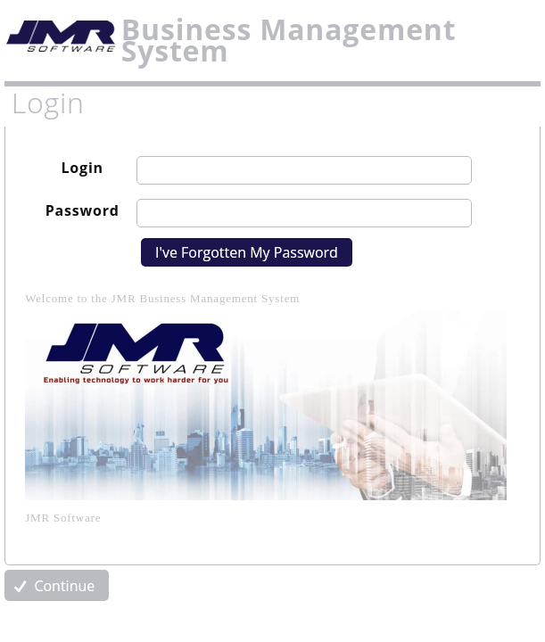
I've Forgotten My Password (246, 252)
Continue (53, 586)
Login (82, 167)
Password (82, 210)
